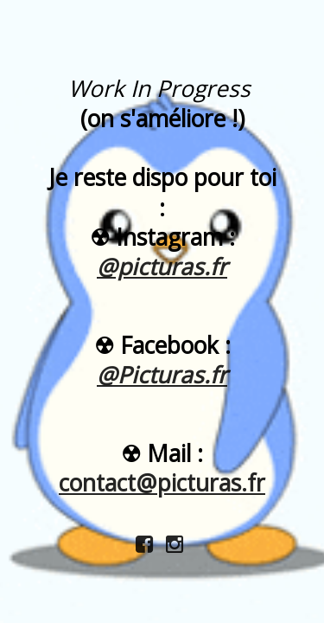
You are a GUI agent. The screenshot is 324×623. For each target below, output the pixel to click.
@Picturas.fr (162, 374)
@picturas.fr (162, 266)
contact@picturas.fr (162, 482)
